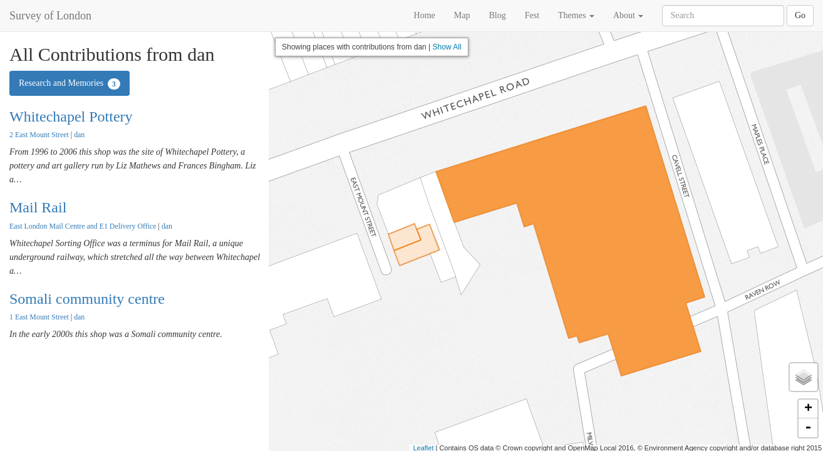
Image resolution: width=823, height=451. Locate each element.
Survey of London (50, 15)
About (628, 15)
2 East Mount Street (39, 134)
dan (79, 134)
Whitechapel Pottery (71, 116)
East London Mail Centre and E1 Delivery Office (83, 226)
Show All (447, 47)
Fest (532, 15)
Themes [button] (576, 15)
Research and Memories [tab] (69, 84)
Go (800, 15)
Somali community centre (87, 299)
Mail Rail (37, 207)
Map (462, 15)
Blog (497, 15)
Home (424, 15)
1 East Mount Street (39, 317)
